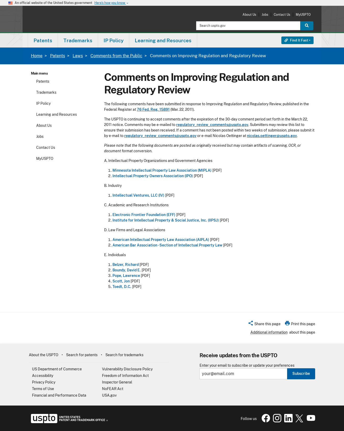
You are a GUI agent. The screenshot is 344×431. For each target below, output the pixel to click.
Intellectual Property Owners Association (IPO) (152, 176)
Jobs (265, 15)
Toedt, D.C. (121, 287)
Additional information (269, 332)
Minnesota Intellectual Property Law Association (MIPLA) (162, 170)
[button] (264, 325)
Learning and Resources (56, 114)
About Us (249, 15)
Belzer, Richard (125, 264)
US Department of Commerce (57, 369)
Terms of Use (43, 389)
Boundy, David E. (126, 270)
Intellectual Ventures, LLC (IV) (138, 195)
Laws (78, 55)
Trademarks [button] (77, 40)
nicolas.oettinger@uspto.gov (272, 136)
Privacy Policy (43, 382)
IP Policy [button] (113, 40)
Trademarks (46, 92)
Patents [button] (43, 40)
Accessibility (42, 376)
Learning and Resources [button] (163, 40)
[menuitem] (43, 40)
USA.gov (109, 395)
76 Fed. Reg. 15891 (153, 109)
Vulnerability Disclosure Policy (127, 369)
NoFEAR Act (112, 389)
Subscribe (301, 373)
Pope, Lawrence (126, 276)
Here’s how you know (111, 3)
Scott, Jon (121, 281)
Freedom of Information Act (125, 376)
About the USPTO (43, 355)
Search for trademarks (124, 355)
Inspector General (117, 382)
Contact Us (282, 15)
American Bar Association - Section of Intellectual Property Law (167, 245)
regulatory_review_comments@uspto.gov (212, 125)
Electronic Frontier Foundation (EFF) (143, 215)
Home (36, 55)
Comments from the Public (116, 55)
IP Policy (43, 103)
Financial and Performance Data (59, 395)
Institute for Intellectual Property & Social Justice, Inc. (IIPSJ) (165, 220)
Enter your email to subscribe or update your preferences (247, 365)
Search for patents (82, 355)
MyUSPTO (303, 15)
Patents (57, 55)
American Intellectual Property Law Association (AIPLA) (160, 240)
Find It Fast (296, 40)
